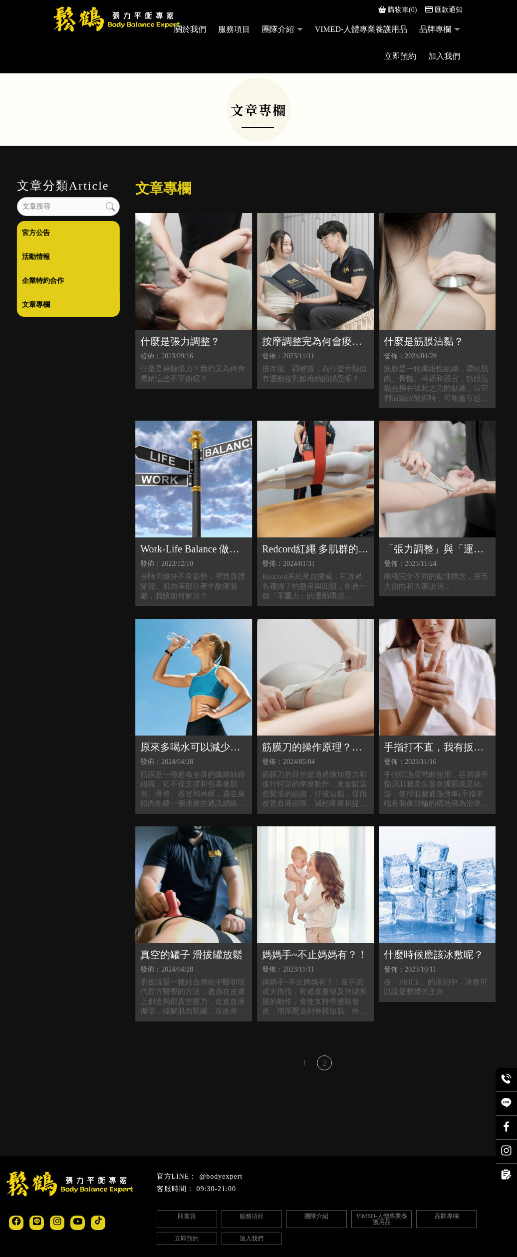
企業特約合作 (42, 280)
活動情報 (35, 256)
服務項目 (234, 29)
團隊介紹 (278, 29)
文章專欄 (35, 304)
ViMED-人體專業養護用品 (361, 29)
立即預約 (400, 56)
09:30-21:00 (216, 1189)
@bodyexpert (221, 1176)
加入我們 (444, 56)
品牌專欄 (435, 29)
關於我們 (190, 29)
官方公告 (35, 233)
